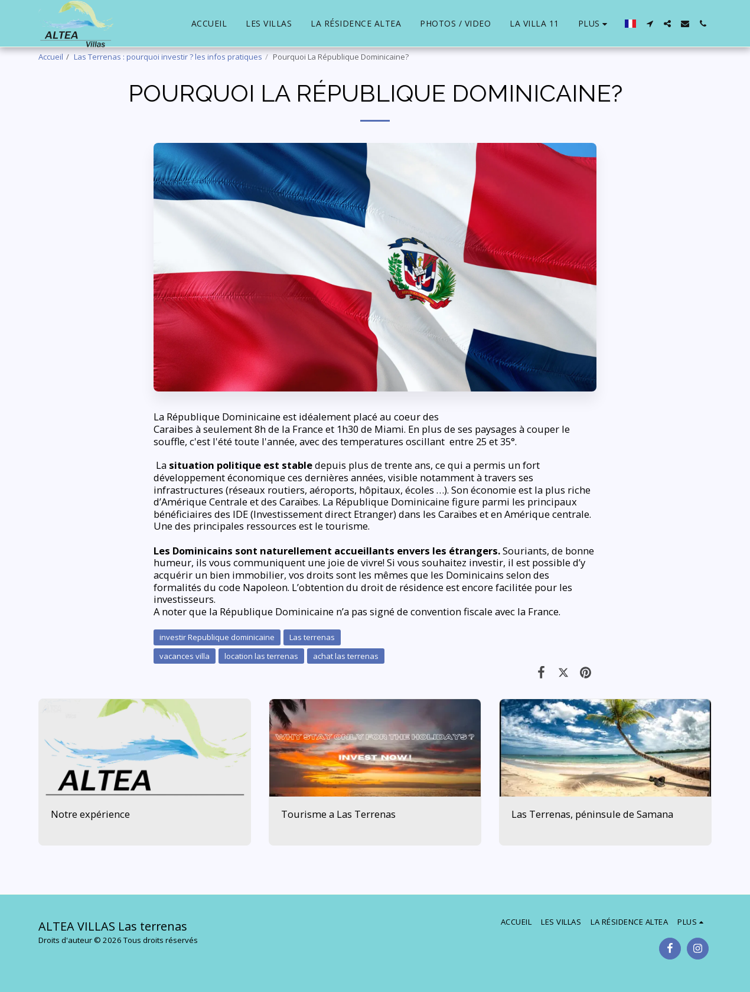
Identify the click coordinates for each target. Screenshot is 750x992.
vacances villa (184, 656)
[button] (649, 23)
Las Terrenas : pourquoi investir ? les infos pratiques (168, 56)
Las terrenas (312, 637)
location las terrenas (261, 656)
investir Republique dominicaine (217, 637)
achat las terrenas (346, 656)
